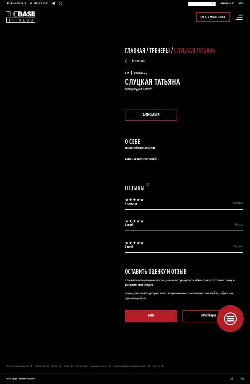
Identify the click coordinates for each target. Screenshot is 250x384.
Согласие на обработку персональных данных (131, 366)
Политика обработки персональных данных (93, 366)
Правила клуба (42, 366)
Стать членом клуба (213, 17)
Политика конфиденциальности (19, 366)
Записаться (151, 115)
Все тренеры (135, 61)
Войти (151, 315)
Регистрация (208, 315)
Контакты (158, 366)
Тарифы (68, 366)
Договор (56, 366)
